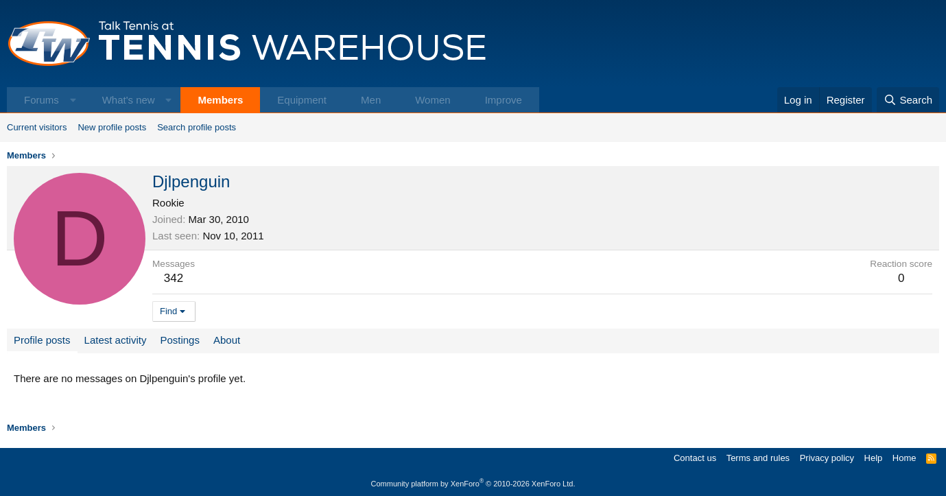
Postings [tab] (180, 340)
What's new (128, 100)
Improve (503, 100)
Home (904, 458)
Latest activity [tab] (115, 340)
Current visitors (37, 127)
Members (220, 100)
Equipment (302, 100)
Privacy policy (827, 458)
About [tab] (226, 340)
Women (432, 100)
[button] (73, 100)
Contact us (695, 458)
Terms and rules (758, 458)
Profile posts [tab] (42, 340)
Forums (41, 100)
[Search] (908, 100)
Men (371, 100)
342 (173, 278)
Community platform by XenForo (473, 484)
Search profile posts (196, 127)
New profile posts (112, 127)
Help (873, 458)
